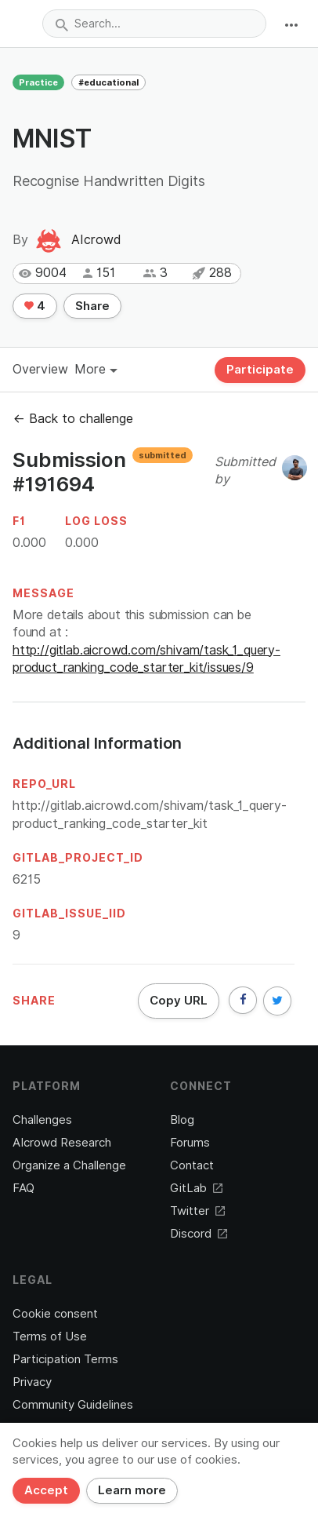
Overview (40, 369)
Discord (198, 1234)
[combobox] (154, 23)
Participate (260, 370)
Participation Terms (65, 1359)
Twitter (197, 1211)
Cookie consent (55, 1314)
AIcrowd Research (62, 1143)
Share (92, 306)
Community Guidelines (73, 1405)
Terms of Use (50, 1336)
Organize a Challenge (69, 1165)
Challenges (42, 1120)
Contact (192, 1165)
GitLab (196, 1188)
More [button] (95, 369)
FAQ (23, 1188)
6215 (27, 879)
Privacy (32, 1382)
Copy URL (179, 1001)
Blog (182, 1120)
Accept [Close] (46, 1490)
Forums (190, 1143)
